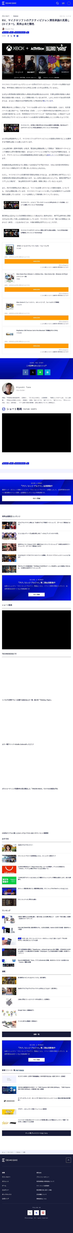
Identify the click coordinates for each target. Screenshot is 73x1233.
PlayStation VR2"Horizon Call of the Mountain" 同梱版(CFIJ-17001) (37, 330)
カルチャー (5, 1190)
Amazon (36, 261)
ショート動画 (14, 409)
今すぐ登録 (36, 498)
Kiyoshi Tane (9, 29)
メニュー (63, 3)
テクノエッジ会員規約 (42, 1185)
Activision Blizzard (20, 32)
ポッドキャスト (7, 1194)
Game (11, 32)
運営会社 (39, 1172)
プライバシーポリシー (42, 1177)
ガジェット (5, 1181)
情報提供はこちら (41, 1198)
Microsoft (5, 32)
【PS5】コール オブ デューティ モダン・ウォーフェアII (32, 246)
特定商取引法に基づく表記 (44, 1190)
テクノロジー (6, 1177)
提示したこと (52, 155)
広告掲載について (41, 1194)
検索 (57, 3)
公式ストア (5, 1198)
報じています (48, 101)
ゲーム (4, 1185)
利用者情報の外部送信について (45, 1181)
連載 (3, 1172)
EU (27, 32)
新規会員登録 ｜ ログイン (68, 3)
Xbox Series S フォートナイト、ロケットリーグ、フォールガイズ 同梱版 (37, 302)
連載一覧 (36, 1034)
